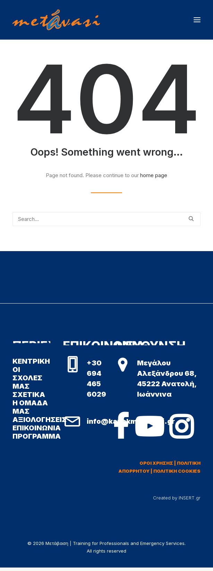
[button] (197, 20)
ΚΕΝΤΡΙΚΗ (31, 361)
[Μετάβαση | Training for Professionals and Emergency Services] (56, 19)
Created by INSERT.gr (177, 497)
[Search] (106, 219)
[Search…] (106, 219)
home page (153, 175)
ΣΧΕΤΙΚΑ (28, 394)
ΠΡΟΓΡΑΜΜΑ (36, 436)
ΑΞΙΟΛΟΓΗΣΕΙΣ (39, 419)
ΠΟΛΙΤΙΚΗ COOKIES (177, 471)
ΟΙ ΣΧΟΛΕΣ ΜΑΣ (27, 377)
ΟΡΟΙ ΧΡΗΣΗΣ (156, 463)
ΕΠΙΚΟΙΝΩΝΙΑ (36, 428)
